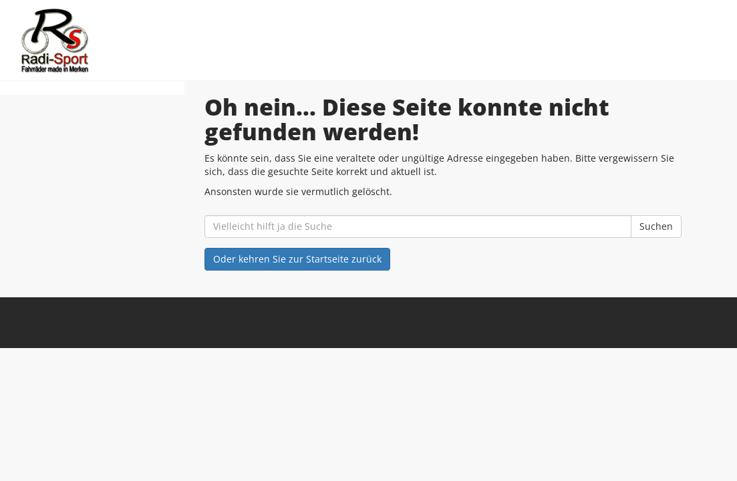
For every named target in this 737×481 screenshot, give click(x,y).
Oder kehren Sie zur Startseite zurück (297, 259)
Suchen (656, 226)
